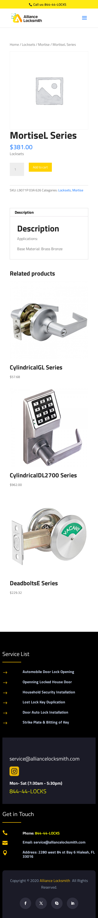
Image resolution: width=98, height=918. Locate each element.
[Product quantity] (17, 169)
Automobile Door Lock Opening (48, 671)
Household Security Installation (49, 692)
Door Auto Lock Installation (45, 712)
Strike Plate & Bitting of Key (46, 722)
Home (14, 44)
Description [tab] (24, 212)
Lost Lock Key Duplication (44, 702)
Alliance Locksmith (55, 880)
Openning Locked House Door (47, 682)
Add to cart (40, 167)
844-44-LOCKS (55, 4)
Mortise (44, 44)
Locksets (28, 44)
